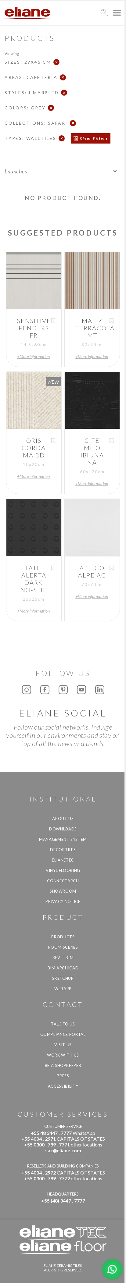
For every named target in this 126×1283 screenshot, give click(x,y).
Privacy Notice (62, 901)
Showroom (63, 891)
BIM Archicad (63, 967)
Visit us (63, 1044)
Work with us (63, 1055)
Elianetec (63, 860)
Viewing (12, 53)
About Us (63, 818)
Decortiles (63, 849)
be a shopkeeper (63, 1065)
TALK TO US (63, 1024)
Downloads (63, 828)
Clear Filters (94, 138)
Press (63, 1075)
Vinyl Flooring (63, 870)
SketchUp (63, 978)
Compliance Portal (62, 1034)
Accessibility (63, 1086)
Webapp (63, 988)
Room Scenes (63, 947)
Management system (63, 839)
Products (62, 936)
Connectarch (63, 880)
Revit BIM (63, 957)
